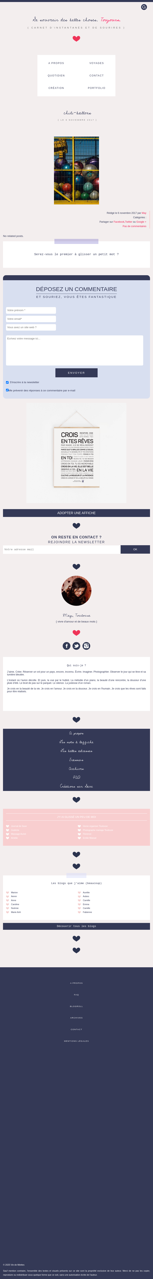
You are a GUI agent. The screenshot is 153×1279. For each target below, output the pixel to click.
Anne (13, 900)
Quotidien (56, 75)
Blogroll (76, 1006)
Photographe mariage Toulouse (98, 830)
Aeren (14, 896)
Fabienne (87, 912)
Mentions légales (76, 1041)
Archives (76, 768)
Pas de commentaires (134, 226)
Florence (87, 834)
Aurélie (86, 892)
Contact (97, 75)
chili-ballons (77, 112)
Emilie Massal (89, 838)
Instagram (86, 646)
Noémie (14, 908)
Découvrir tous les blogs (76, 926)
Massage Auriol (18, 834)
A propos (56, 63)
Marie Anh (16, 912)
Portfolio (96, 88)
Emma (86, 904)
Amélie (14, 838)
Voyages (96, 63)
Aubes (86, 896)
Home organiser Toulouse (95, 826)
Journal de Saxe (19, 826)
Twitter (128, 221)
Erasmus (76, 759)
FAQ (76, 777)
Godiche (15, 830)
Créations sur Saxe (76, 786)
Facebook (119, 221)
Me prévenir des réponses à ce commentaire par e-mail (42, 390)
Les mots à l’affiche (76, 742)
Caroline (15, 904)
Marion (14, 892)
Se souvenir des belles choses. (76, 19)
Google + (141, 221)
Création (56, 88)
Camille (86, 900)
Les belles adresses (76, 750)
